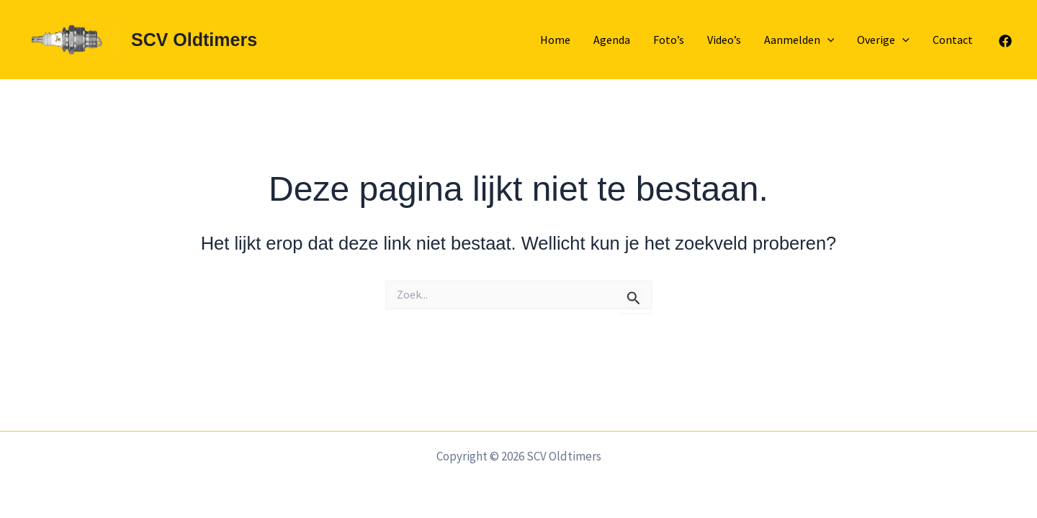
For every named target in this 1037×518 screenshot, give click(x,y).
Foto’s (668, 39)
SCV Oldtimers (194, 39)
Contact (953, 39)
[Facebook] (1005, 41)
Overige (883, 39)
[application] (827, 39)
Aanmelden (799, 39)
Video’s (724, 39)
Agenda (611, 39)
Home (555, 39)
